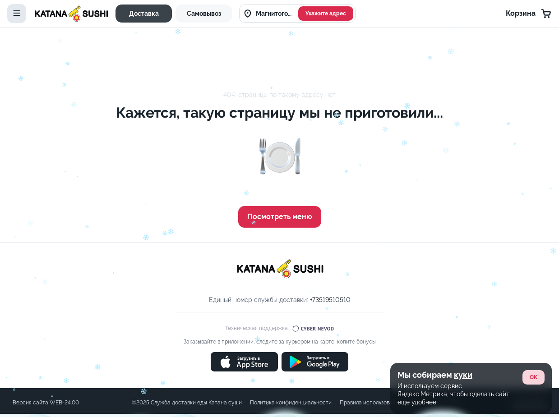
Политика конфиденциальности (291, 402)
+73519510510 (330, 299)
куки (463, 270)
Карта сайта (444, 402)
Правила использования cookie (380, 402)
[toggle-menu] (16, 13)
